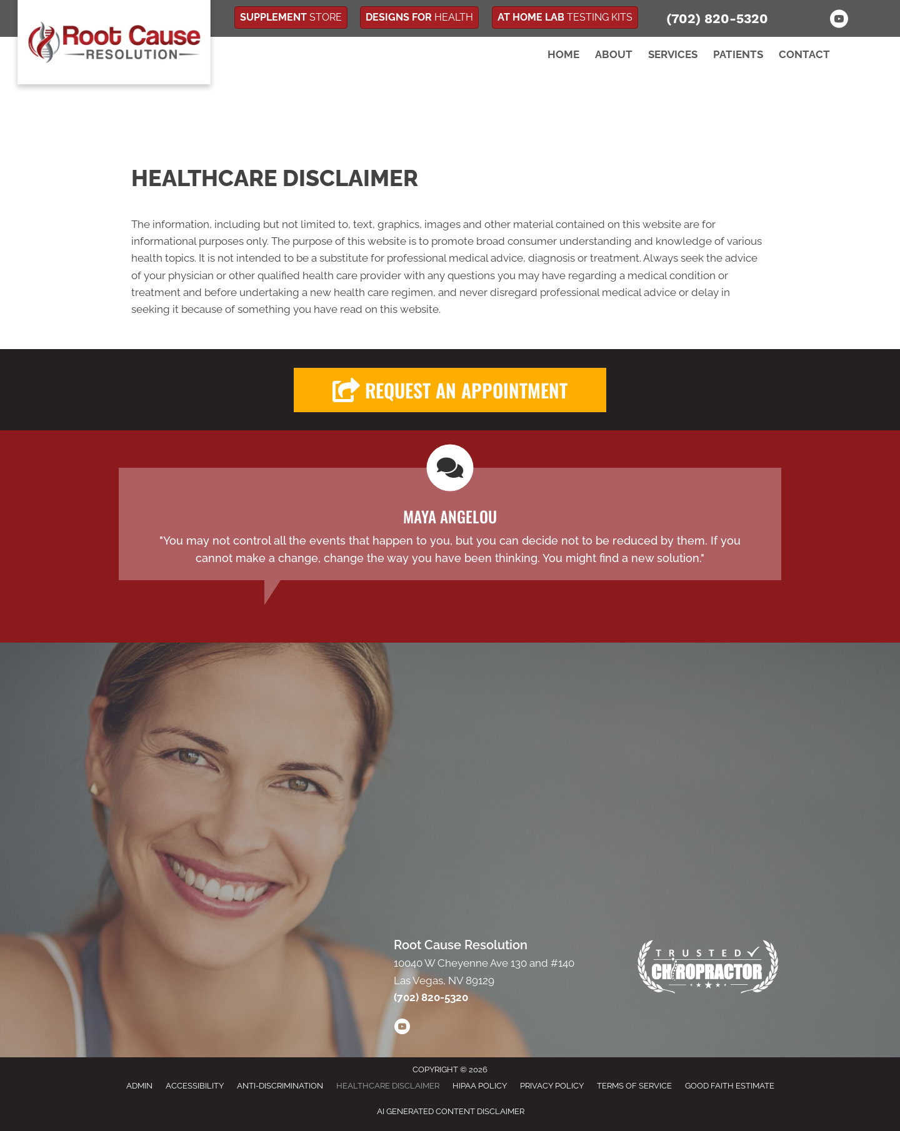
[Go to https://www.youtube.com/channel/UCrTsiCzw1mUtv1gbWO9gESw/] (838, 20)
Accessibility (195, 1085)
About (613, 54)
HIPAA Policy (479, 1085)
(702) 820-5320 (717, 18)
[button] (450, 390)
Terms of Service (634, 1085)
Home (563, 54)
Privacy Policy (552, 1085)
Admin (139, 1085)
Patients (738, 54)
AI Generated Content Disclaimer (450, 1111)
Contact (804, 54)
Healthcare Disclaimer (387, 1085)
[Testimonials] (450, 524)
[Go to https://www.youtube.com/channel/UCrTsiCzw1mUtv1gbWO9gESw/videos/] (402, 1029)
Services (673, 54)
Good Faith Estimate (729, 1085)
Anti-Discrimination (280, 1085)
